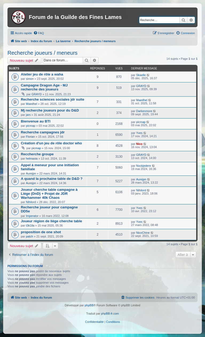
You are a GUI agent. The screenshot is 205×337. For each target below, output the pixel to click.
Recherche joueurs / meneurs (42, 53)
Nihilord (31, 202)
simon (30, 78)
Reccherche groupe (37, 154)
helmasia (32, 158)
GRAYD (36, 94)
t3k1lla (30, 225)
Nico (139, 143)
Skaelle (141, 75)
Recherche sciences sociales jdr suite (52, 99)
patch (29, 236)
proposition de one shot (41, 232)
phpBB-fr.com (110, 313)
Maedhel (31, 103)
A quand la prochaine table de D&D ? (51, 179)
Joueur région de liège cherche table (51, 221)
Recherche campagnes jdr (43, 132)
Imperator (32, 215)
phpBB (89, 305)
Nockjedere (143, 165)
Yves (139, 132)
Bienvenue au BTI (35, 121)
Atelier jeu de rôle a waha (42, 74)
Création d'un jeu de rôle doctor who (51, 143)
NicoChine (143, 232)
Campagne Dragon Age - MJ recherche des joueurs (44, 87)
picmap (30, 125)
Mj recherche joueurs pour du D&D (50, 110)
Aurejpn (31, 173)
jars (28, 114)
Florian (30, 136)
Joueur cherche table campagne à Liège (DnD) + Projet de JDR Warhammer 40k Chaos (49, 194)
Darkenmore (144, 111)
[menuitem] (38, 33)
